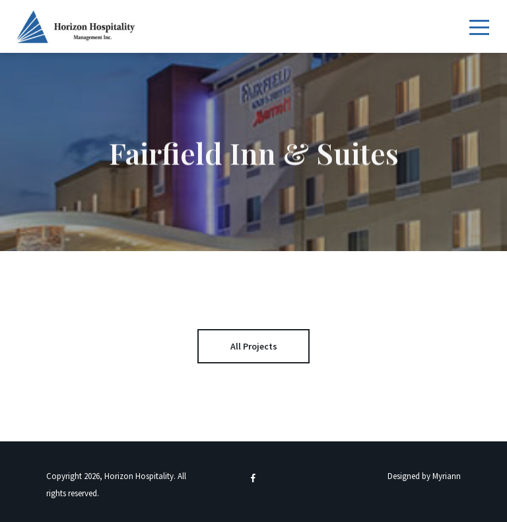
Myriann (446, 476)
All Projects (253, 346)
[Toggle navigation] (479, 26)
